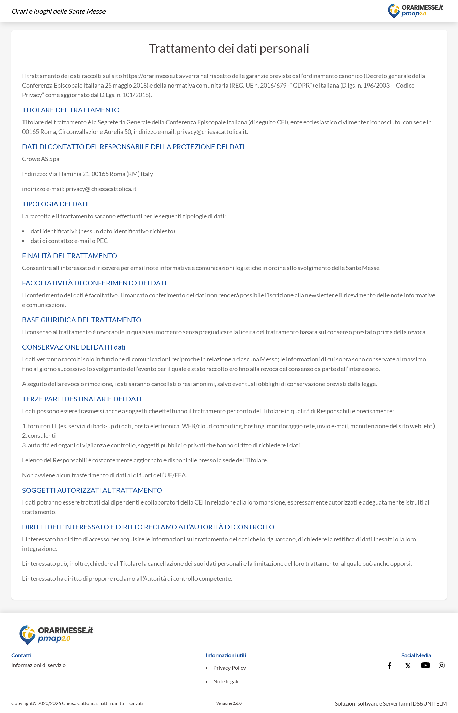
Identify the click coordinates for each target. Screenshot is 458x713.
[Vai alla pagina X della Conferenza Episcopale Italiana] (408, 666)
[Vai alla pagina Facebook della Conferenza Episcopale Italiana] (391, 666)
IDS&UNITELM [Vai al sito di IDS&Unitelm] (429, 703)
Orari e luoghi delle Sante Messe (58, 11)
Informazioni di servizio (38, 665)
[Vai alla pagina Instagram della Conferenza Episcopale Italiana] (442, 666)
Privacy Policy (229, 667)
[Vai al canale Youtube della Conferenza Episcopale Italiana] (425, 666)
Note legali (225, 681)
